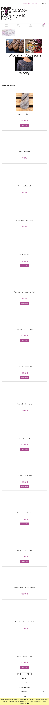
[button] (6, 25)
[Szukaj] (18, 25)
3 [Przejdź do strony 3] (24, 674)
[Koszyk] (43, 25)
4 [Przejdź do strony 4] (27, 674)
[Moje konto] (31, 25)
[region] (24, 32)
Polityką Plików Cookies (42, 699)
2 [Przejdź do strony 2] (21, 674)
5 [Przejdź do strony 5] (30, 674)
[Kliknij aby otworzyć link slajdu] (24, 32)
